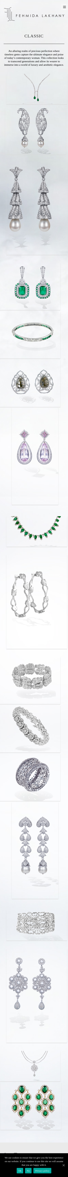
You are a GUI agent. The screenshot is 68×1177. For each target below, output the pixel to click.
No (28, 1170)
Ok (19, 1170)
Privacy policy (42, 1170)
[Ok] (63, 1165)
